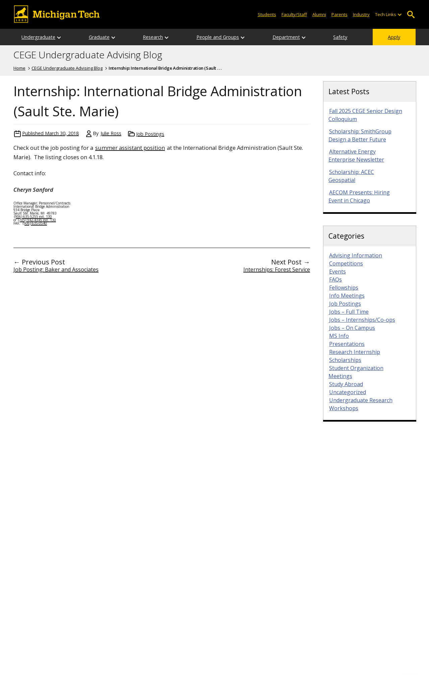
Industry (361, 14)
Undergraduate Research (360, 400)
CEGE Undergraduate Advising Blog (87, 55)
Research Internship (354, 352)
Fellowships (343, 287)
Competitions (346, 263)
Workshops (343, 408)
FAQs (335, 279)
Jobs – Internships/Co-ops (362, 319)
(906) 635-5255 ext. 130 (33, 216)
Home (19, 68)
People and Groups (217, 37)
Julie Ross (111, 133)
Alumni (319, 14)
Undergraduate (38, 37)
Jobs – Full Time (349, 311)
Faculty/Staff (294, 14)
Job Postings (150, 134)
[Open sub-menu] (399, 14)
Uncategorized (347, 392)
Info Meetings (347, 295)
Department (286, 37)
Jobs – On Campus (352, 327)
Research (153, 37)
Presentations (347, 344)
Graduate (99, 37)
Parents (339, 14)
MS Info (339, 336)
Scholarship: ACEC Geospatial (351, 176)
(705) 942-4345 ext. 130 (37, 220)
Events (337, 271)
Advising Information (355, 255)
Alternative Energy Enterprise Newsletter (356, 155)
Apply (394, 37)
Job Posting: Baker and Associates (56, 269)
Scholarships (345, 360)
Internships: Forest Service (276, 269)
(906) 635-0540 (35, 223)
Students (267, 14)
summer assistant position (130, 147)
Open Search (411, 14)
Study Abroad (346, 384)
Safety (340, 37)
